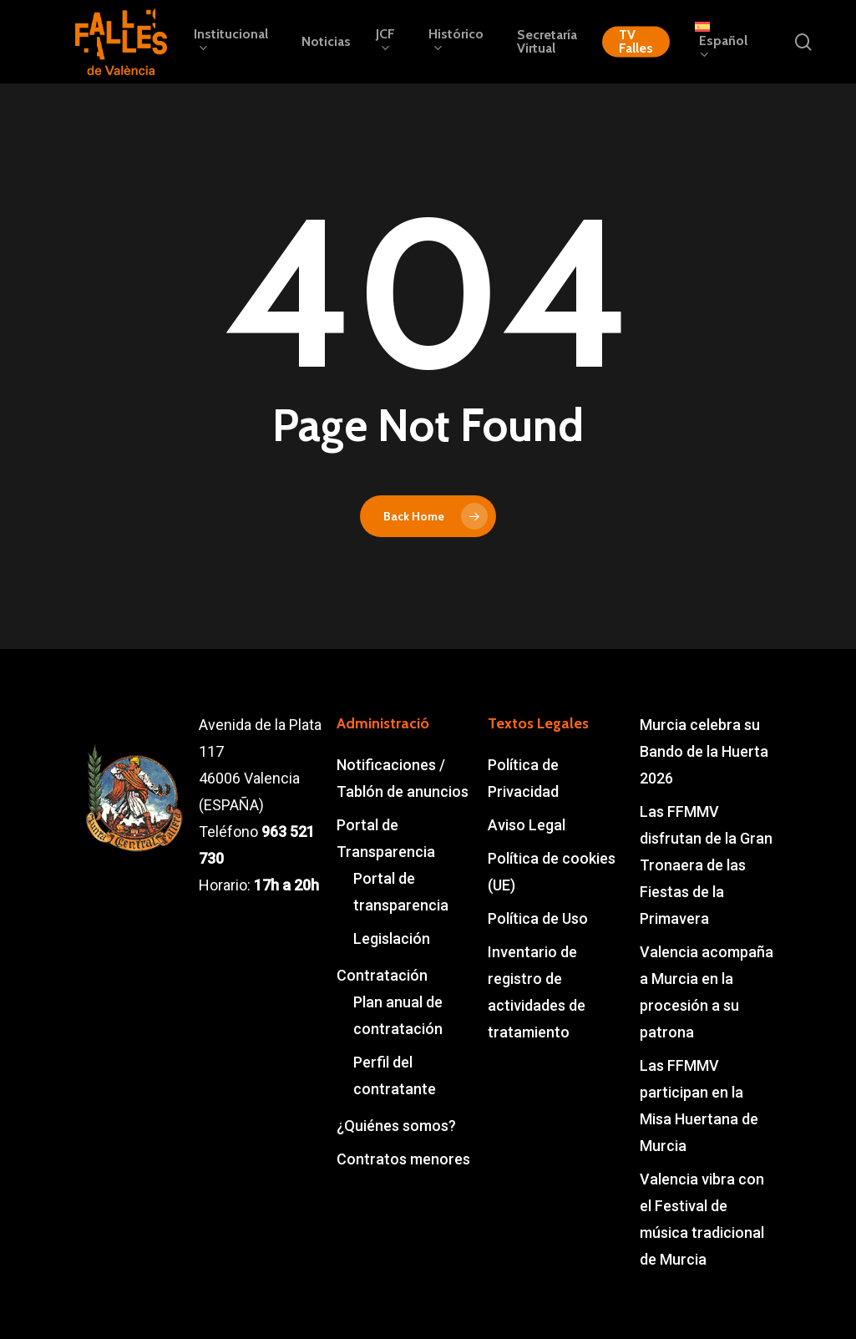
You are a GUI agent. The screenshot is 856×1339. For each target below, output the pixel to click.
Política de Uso (538, 918)
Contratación (382, 975)
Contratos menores (403, 1159)
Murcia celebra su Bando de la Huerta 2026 (704, 751)
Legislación (391, 938)
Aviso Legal (526, 825)
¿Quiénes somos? (396, 1125)
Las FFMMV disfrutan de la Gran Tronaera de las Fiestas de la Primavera (706, 865)
